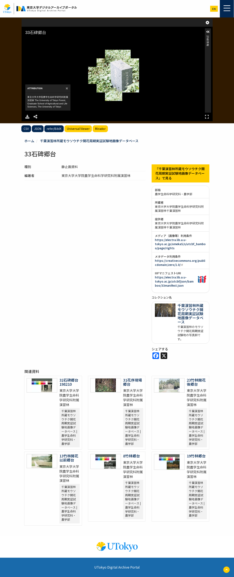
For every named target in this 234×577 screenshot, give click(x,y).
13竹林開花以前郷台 (68, 458)
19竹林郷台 (196, 455)
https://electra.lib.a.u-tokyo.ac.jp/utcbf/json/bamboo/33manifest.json (174, 281)
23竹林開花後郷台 (196, 382)
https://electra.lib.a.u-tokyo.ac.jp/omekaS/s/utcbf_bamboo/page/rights (180, 244)
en (214, 9)
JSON (37, 129)
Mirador (100, 129)
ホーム (29, 140)
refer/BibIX (54, 129)
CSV (26, 129)
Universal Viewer (78, 129)
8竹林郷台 (131, 455)
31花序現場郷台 (132, 382)
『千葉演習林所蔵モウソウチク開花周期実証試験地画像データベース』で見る (180, 173)
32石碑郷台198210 (68, 382)
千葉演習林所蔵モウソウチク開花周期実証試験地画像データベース (89, 140)
